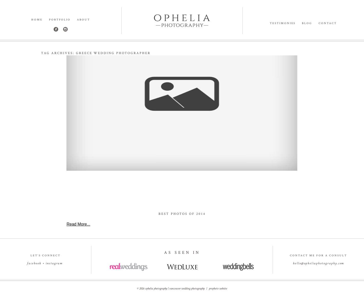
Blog (307, 23)
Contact (328, 23)
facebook (34, 263)
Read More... (78, 224)
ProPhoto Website (218, 288)
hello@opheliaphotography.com (318, 263)
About (83, 20)
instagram (54, 263)
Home (37, 20)
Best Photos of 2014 (182, 214)
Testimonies (283, 23)
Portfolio (60, 20)
